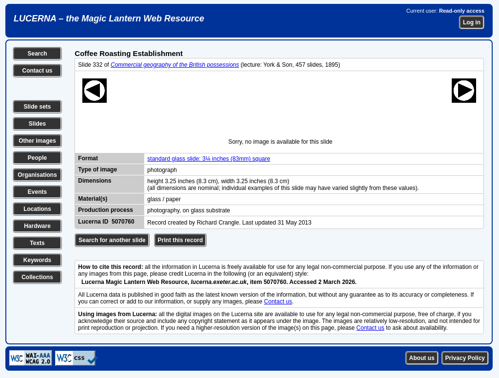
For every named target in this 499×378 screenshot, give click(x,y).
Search (37, 53)
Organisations (37, 174)
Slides (37, 123)
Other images (37, 140)
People (37, 157)
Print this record (180, 240)
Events (37, 192)
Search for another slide (111, 240)
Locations (37, 209)
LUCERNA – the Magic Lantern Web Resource (109, 18)
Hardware (37, 226)
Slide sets (37, 106)
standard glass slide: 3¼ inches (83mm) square (208, 158)
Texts (37, 243)
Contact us (37, 70)
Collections (37, 277)
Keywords (37, 260)
